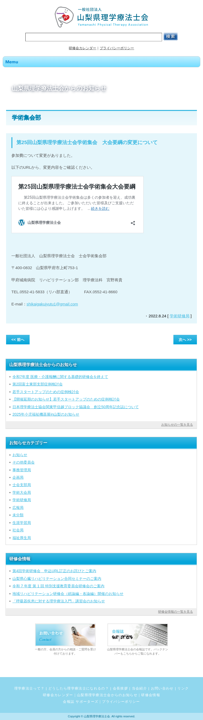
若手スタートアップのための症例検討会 (45, 392)
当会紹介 (139, 688)
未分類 (18, 515)
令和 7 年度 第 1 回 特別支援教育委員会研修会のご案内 (58, 586)
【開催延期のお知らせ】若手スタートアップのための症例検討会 (66, 399)
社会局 (18, 530)
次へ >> (185, 339)
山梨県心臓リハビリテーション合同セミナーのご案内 (56, 578)
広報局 (18, 507)
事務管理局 (21, 470)
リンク (183, 688)
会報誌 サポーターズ (80, 702)
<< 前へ (17, 339)
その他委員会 (23, 462)
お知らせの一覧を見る (177, 424)
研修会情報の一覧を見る (175, 612)
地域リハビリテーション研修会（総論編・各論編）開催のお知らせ (67, 594)
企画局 (18, 477)
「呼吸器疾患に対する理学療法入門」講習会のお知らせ (58, 601)
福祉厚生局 (21, 538)
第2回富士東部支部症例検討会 (37, 384)
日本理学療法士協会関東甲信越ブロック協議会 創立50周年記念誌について (75, 407)
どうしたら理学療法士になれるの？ (78, 688)
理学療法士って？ (29, 688)
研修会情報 (150, 695)
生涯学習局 (21, 523)
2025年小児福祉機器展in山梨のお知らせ (45, 414)
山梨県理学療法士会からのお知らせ (107, 695)
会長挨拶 (120, 688)
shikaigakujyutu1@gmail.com (52, 304)
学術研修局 (180, 316)
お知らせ (19, 455)
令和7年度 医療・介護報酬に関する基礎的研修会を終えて (60, 377)
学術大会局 (21, 492)
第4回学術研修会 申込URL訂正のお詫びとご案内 (54, 571)
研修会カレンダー (82, 48)
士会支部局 (21, 485)
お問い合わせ (162, 688)
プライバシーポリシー (117, 48)
